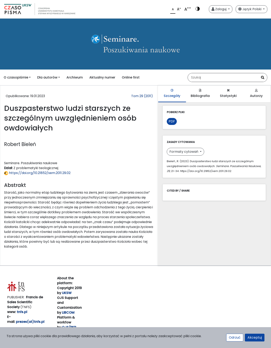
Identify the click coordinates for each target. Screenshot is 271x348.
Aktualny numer (102, 77)
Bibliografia (200, 93)
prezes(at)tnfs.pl (30, 321)
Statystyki (228, 93)
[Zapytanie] (223, 77)
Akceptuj (254, 337)
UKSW (67, 293)
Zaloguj (219, 9)
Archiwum (74, 77)
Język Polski (250, 9)
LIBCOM (68, 312)
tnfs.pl (22, 312)
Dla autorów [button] (47, 77)
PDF (172, 121)
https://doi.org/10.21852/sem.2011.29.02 (37, 173)
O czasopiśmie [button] (16, 77)
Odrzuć (235, 337)
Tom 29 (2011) (142, 96)
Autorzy (256, 93)
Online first (131, 77)
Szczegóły (172, 93)
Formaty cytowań (184, 151)
